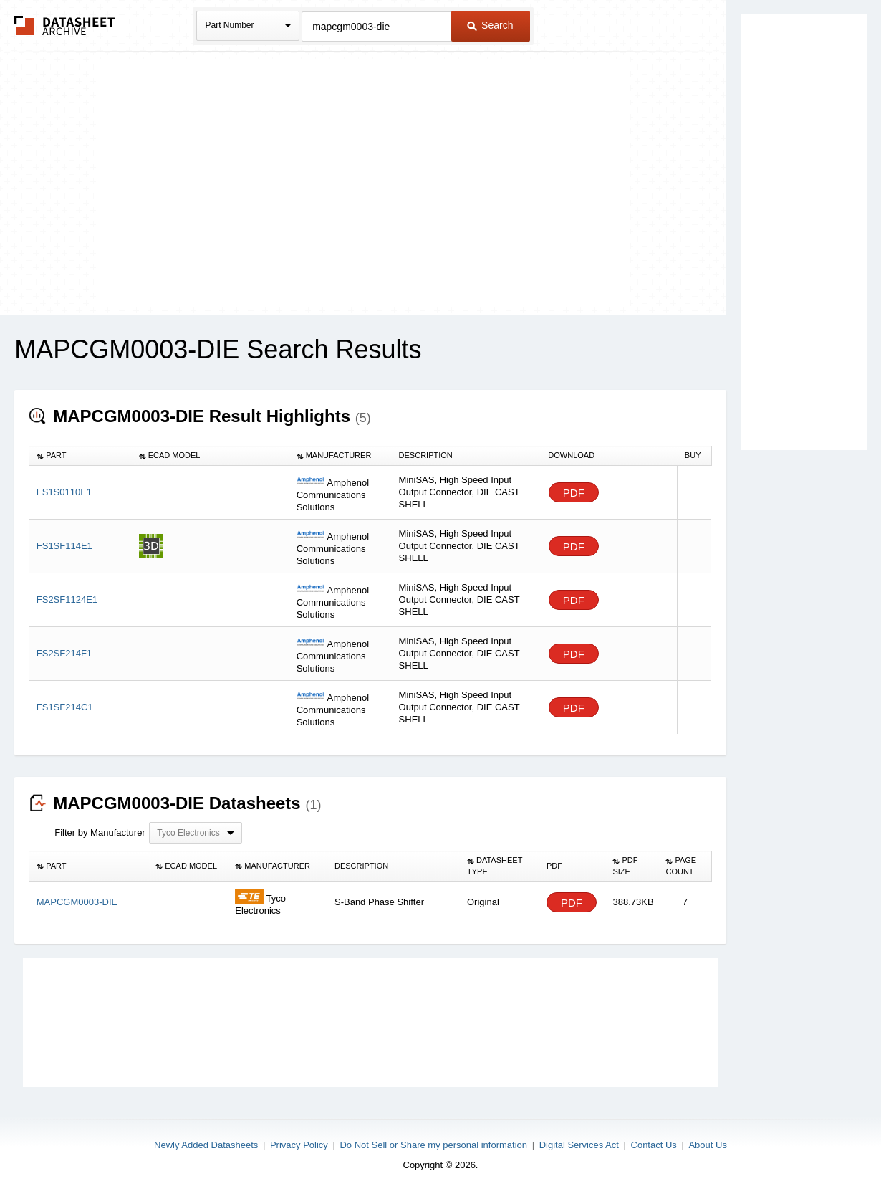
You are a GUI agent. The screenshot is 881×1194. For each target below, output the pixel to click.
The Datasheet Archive (64, 25)
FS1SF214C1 (65, 707)
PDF (573, 493)
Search (490, 25)
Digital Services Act (579, 1145)
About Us (707, 1145)
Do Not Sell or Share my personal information (433, 1145)
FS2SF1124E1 (67, 599)
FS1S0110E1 (64, 492)
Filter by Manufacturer (99, 832)
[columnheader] (80, 455)
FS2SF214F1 (64, 653)
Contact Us (654, 1145)
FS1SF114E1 (64, 545)
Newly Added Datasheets (206, 1145)
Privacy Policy (299, 1145)
